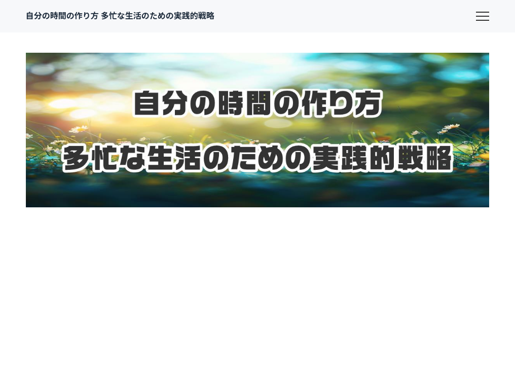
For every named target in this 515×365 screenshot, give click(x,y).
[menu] (482, 16)
